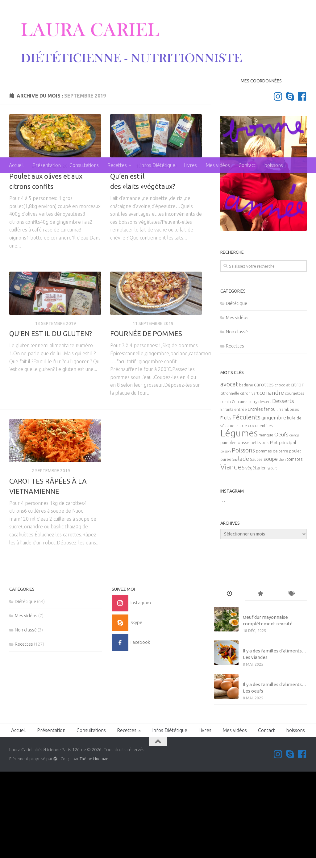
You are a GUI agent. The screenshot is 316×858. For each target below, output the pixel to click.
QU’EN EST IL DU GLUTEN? (50, 420)
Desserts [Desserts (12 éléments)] (283, 488)
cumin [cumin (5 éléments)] (225, 488)
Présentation (46, 165)
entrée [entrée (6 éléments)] (240, 496)
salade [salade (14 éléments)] (240, 545)
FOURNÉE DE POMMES (146, 420)
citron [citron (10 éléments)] (298, 471)
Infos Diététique (157, 165)
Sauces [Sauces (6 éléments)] (256, 546)
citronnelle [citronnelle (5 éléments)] (229, 480)
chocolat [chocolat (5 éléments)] (282, 472)
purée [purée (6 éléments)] (225, 546)
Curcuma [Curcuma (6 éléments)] (239, 488)
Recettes (117, 165)
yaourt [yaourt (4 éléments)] (272, 555)
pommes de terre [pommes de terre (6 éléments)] (272, 537)
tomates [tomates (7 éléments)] (295, 546)
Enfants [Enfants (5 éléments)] (226, 496)
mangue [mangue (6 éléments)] (266, 521)
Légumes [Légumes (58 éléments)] (239, 520)
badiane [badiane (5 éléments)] (246, 472)
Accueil (16, 165)
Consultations (84, 165)
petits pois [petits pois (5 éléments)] (260, 529)
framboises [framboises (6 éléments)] (288, 496)
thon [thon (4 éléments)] (282, 546)
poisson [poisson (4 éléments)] (225, 538)
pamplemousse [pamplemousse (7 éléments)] (235, 529)
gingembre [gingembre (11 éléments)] (273, 504)
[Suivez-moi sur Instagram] (278, 183)
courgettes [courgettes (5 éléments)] (294, 480)
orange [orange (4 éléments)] (294, 522)
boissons (273, 165)
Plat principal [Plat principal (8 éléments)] (283, 529)
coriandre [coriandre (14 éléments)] (272, 479)
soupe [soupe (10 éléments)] (271, 545)
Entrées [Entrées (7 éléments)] (255, 496)
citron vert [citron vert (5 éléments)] (249, 480)
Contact (247, 165)
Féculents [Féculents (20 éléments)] (246, 503)
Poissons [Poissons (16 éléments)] (243, 536)
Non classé (237, 418)
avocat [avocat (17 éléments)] (229, 470)
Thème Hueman (94, 845)
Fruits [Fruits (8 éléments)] (225, 504)
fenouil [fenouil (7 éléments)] (270, 496)
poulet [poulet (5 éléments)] (295, 538)
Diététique (122, 252)
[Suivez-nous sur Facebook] (302, 183)
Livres (190, 165)
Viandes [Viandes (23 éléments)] (232, 553)
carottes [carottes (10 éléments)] (264, 471)
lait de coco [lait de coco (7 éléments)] (246, 512)
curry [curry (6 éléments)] (252, 488)
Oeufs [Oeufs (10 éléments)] (281, 521)
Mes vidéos (218, 165)
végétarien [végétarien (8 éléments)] (256, 554)
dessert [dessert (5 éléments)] (264, 488)
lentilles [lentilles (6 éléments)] (266, 512)
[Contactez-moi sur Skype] (290, 183)
